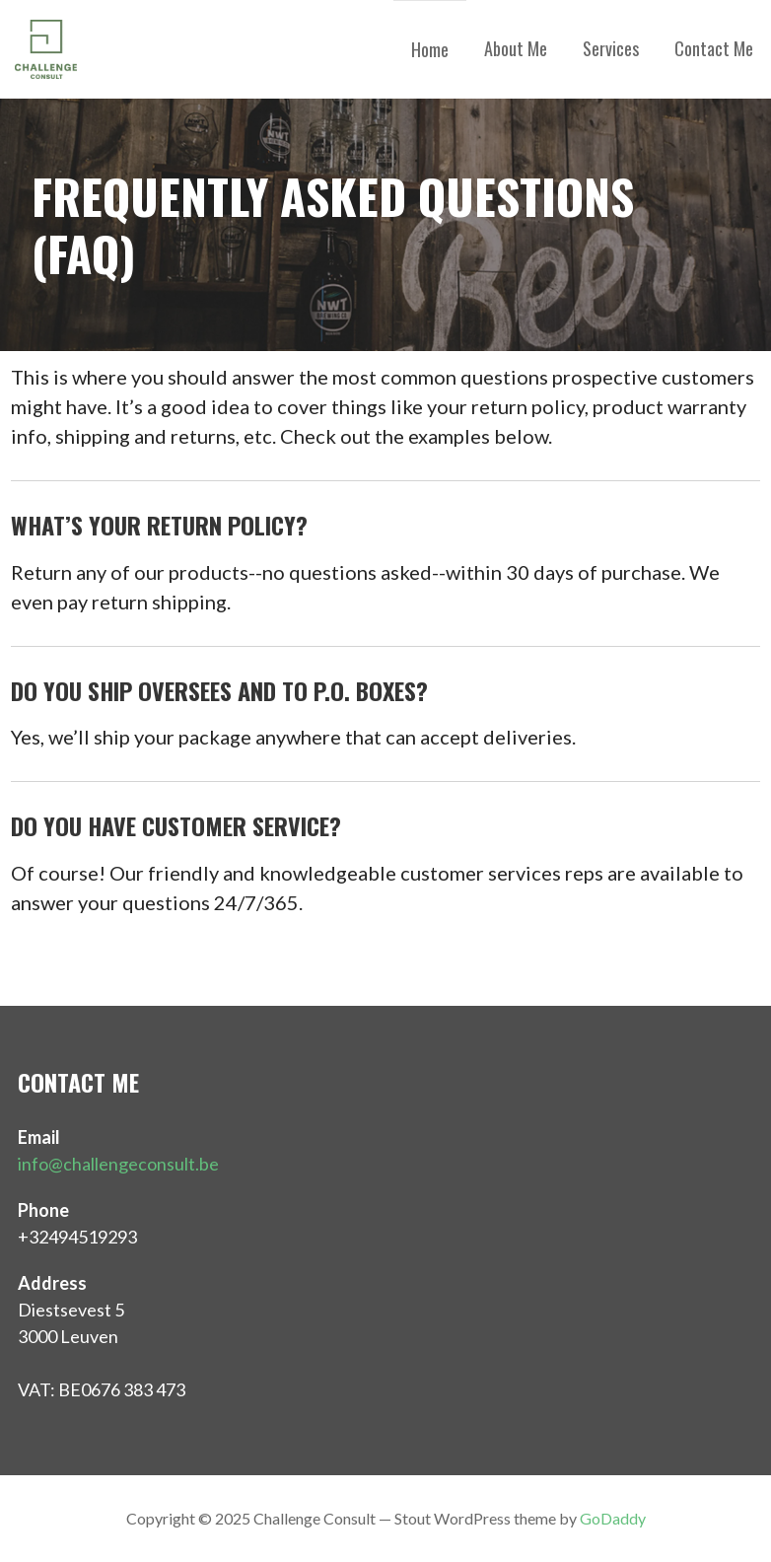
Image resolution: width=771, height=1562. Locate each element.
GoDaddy (613, 1518)
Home (430, 49)
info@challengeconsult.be (118, 1163)
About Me (515, 48)
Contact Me (713, 48)
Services (611, 48)
